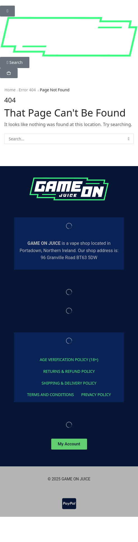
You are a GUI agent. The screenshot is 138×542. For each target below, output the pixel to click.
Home (10, 89)
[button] (7, 11)
